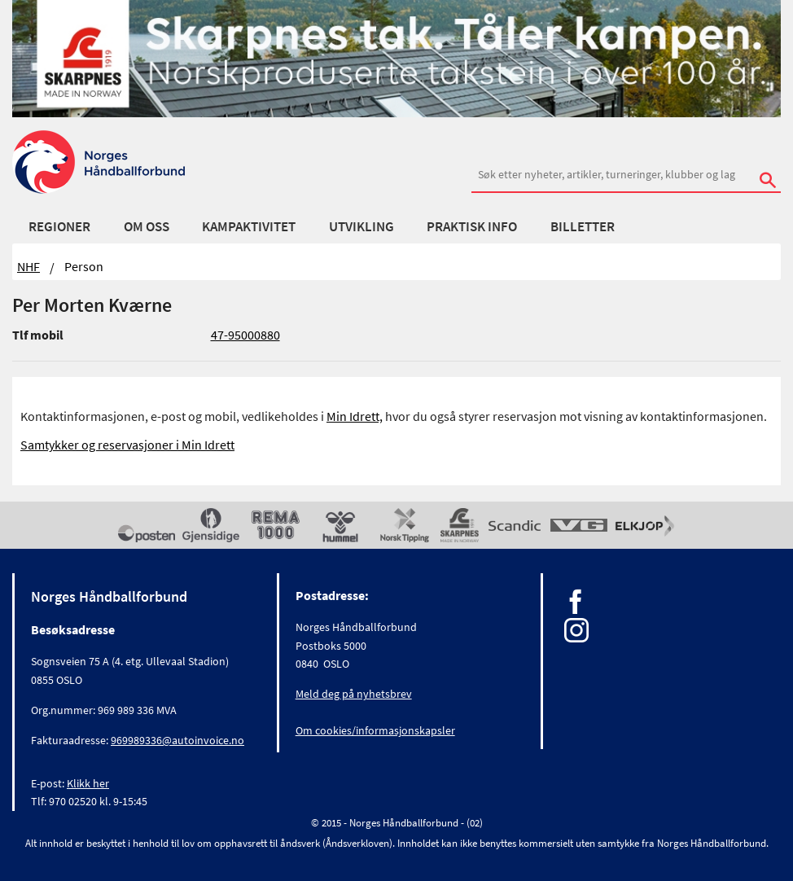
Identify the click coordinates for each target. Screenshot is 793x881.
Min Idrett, (354, 416)
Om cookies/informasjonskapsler (375, 730)
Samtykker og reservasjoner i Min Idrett (127, 444)
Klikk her (88, 783)
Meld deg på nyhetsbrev (354, 693)
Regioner (59, 226)
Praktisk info (472, 226)
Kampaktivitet (249, 226)
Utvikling (361, 226)
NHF (28, 266)
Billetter (582, 226)
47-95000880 (245, 335)
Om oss (146, 226)
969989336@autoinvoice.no (177, 740)
